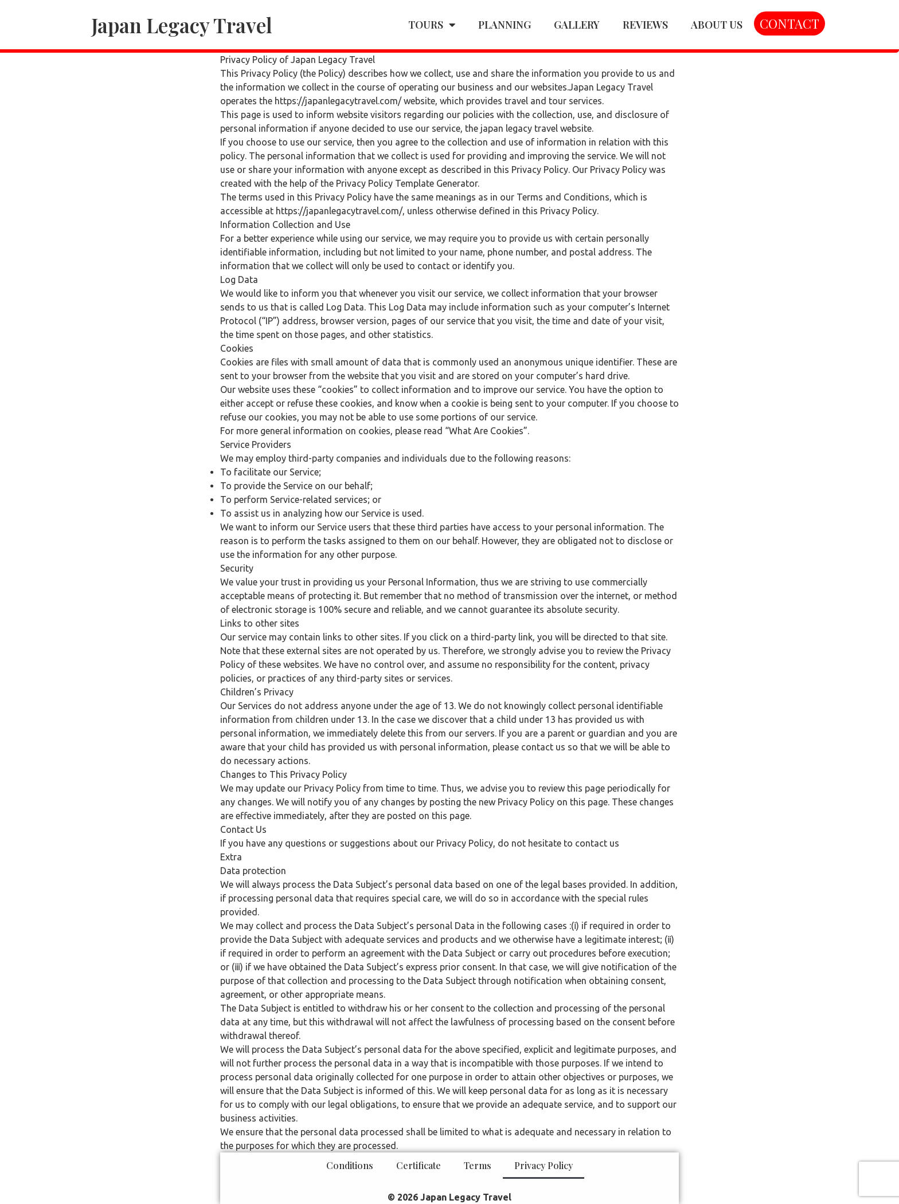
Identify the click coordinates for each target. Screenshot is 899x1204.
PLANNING (504, 25)
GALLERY (577, 25)
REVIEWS (645, 25)
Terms (477, 1165)
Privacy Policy (543, 1165)
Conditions (349, 1165)
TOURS (431, 25)
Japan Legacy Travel (181, 24)
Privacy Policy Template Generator (407, 183)
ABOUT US (716, 25)
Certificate (418, 1165)
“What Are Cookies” (486, 431)
